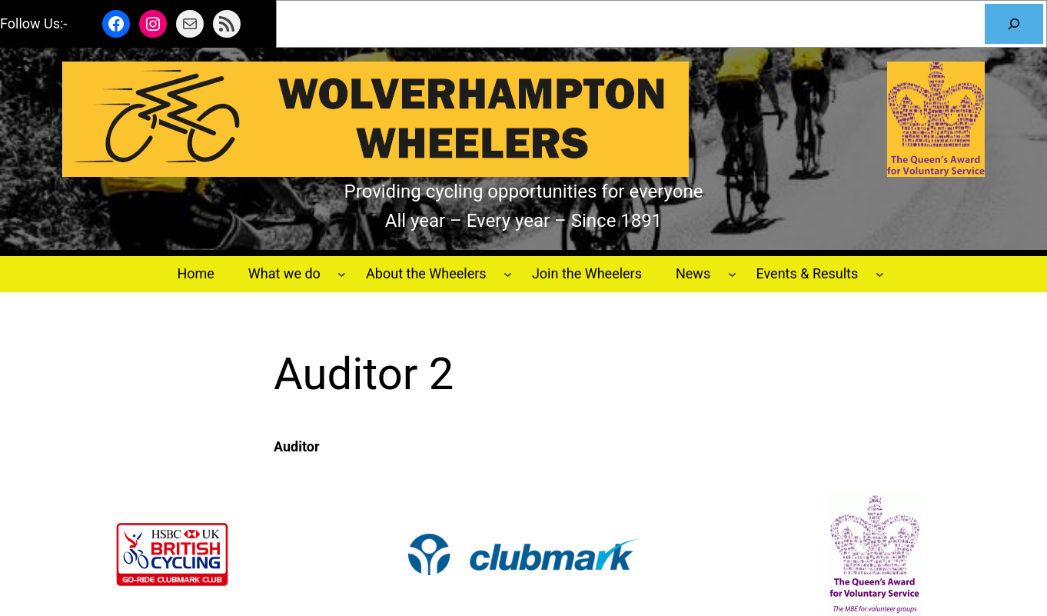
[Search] (1014, 24)
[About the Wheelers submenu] (508, 274)
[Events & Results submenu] (880, 274)
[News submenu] (732, 274)
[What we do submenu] (341, 274)
